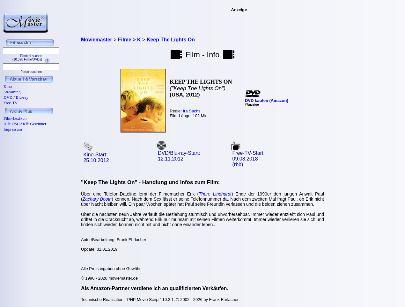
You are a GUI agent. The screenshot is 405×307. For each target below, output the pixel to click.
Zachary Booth (97, 199)
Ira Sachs (191, 111)
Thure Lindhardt (215, 193)
